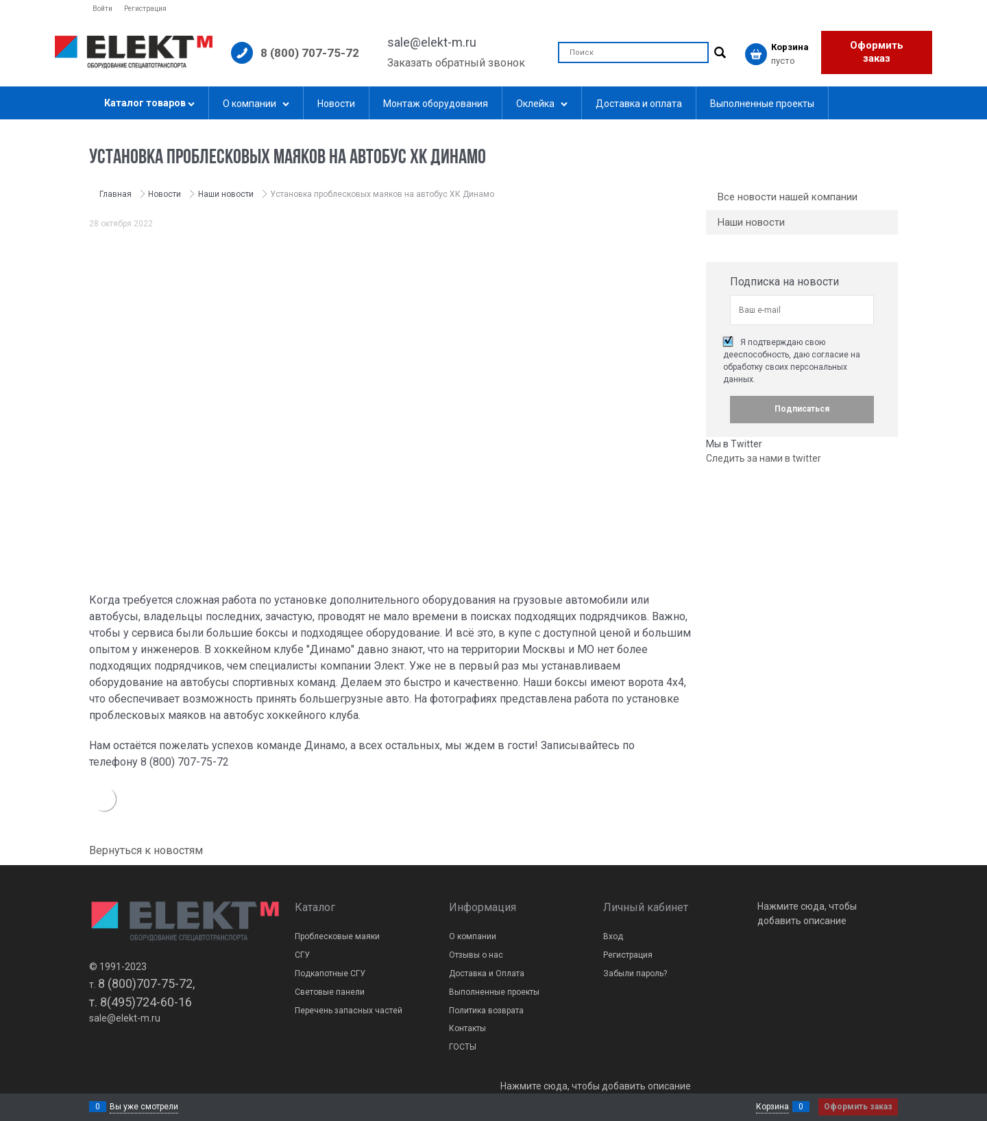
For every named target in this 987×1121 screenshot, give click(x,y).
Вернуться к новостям (146, 850)
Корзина (772, 1106)
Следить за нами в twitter (763, 458)
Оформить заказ (876, 52)
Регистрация (145, 8)
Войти (102, 8)
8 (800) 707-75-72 (309, 53)
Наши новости (751, 222)
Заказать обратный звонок (456, 62)
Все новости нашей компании (787, 197)
